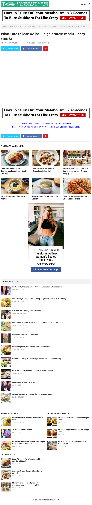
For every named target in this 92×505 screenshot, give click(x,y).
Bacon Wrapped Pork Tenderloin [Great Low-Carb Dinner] (13, 171)
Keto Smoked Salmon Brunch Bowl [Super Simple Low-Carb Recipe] (28, 443)
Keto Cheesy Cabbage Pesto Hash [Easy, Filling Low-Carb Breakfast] (39, 299)
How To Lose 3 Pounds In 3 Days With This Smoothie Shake (46, 124)
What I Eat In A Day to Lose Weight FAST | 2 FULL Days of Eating (36, 359)
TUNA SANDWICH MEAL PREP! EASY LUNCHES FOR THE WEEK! (36, 323)
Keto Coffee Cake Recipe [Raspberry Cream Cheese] (32, 370)
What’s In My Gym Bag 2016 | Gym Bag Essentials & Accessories (37, 287)
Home (5, 26)
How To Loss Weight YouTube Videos (23, 26)
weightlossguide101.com (49, 500)
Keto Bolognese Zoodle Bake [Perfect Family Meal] (32, 347)
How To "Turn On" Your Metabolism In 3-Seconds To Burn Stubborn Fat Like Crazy (46, 127)
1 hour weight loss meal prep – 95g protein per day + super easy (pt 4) (77, 171)
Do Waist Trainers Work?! (22, 430)
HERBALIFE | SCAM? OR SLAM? (24, 382)
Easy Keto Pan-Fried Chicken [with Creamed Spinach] (33, 394)
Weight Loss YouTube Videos (11, 43)
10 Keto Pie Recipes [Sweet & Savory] (26, 311)
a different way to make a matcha (25, 335)
